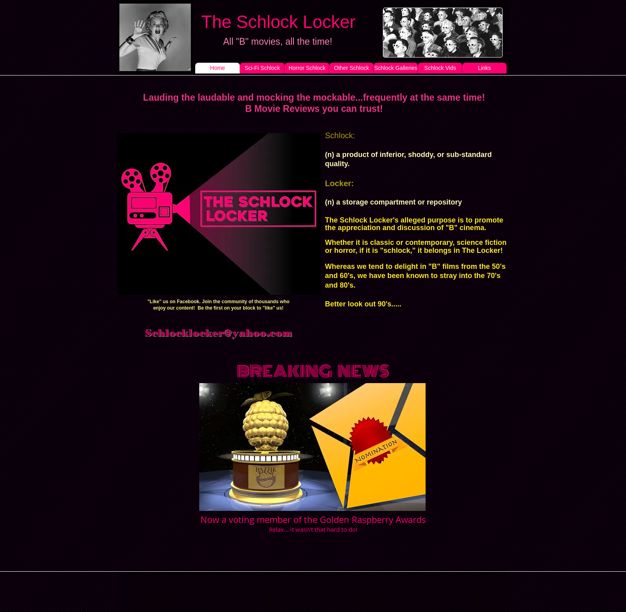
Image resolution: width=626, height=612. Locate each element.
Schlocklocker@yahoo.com (218, 333)
